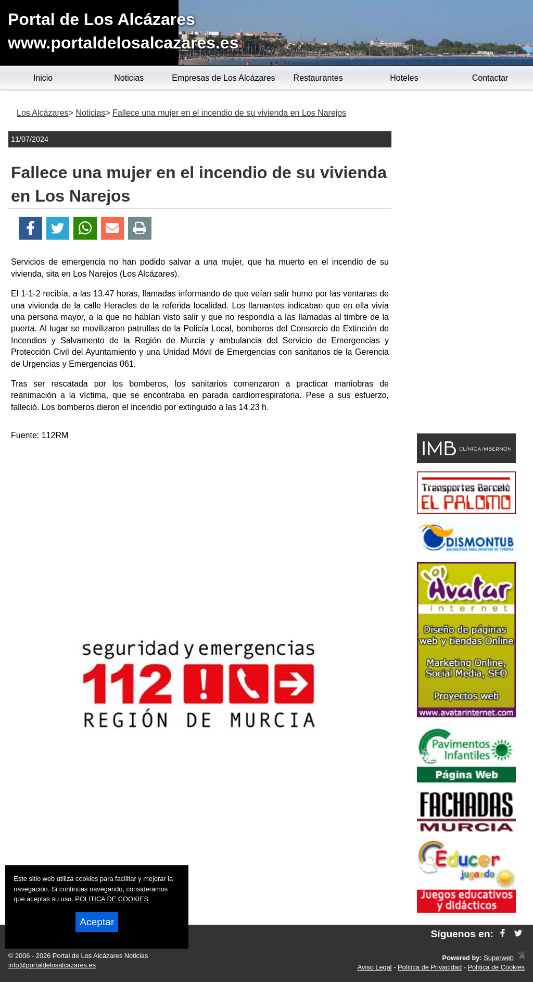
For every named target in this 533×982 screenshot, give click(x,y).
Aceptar (97, 921)
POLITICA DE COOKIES (111, 899)
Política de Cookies (496, 967)
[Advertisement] (199, 523)
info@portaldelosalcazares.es (52, 965)
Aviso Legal (375, 967)
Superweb (499, 958)
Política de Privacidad (430, 967)
